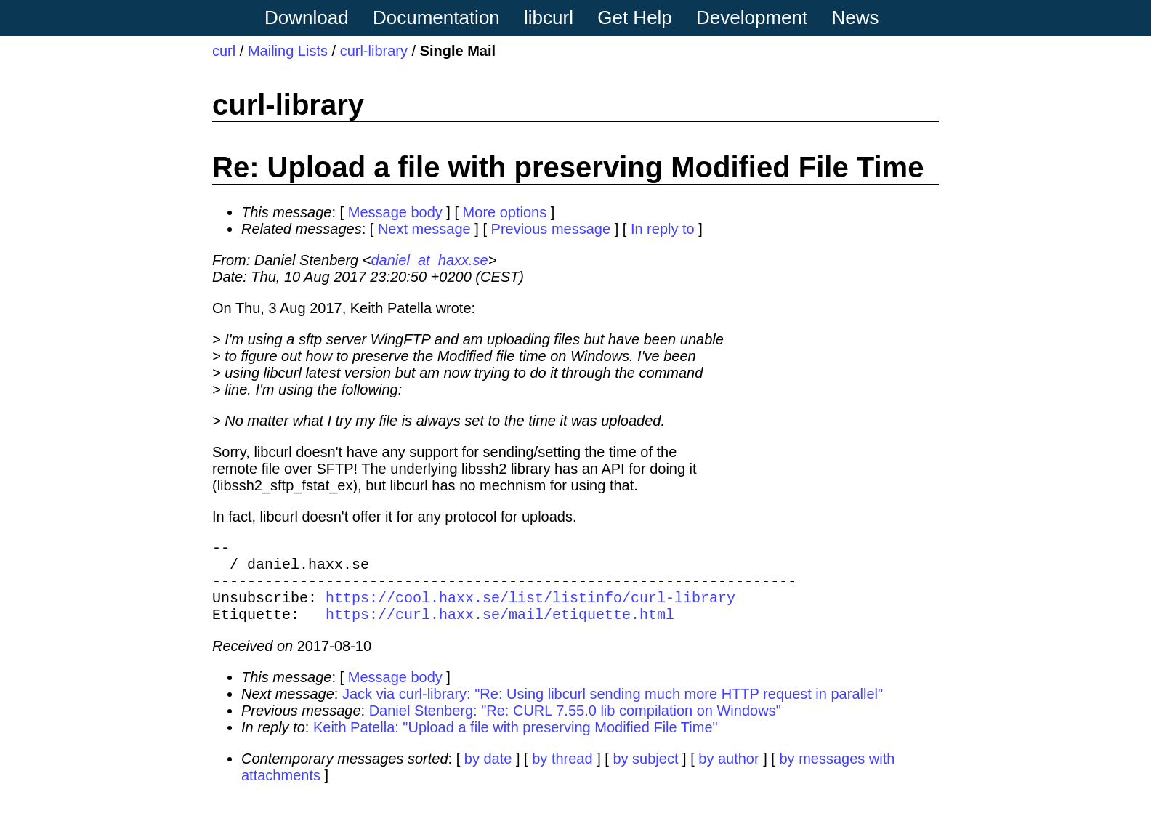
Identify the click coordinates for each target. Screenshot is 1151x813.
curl (223, 51)
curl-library (374, 51)
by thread (562, 773)
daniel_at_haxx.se (429, 260)
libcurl (548, 17)
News (855, 17)
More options (505, 212)
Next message (424, 229)
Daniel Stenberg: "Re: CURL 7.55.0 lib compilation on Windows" (575, 725)
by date (488, 773)
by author (728, 773)
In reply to (663, 229)
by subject (645, 773)
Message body (395, 212)
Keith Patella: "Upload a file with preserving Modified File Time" (515, 742)
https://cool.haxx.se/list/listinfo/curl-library (530, 608)
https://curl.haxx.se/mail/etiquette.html (500, 628)
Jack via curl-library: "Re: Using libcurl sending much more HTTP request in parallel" (612, 708)
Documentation (436, 17)
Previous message (551, 229)
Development (751, 17)
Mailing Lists (288, 51)
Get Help (634, 17)
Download (306, 17)
